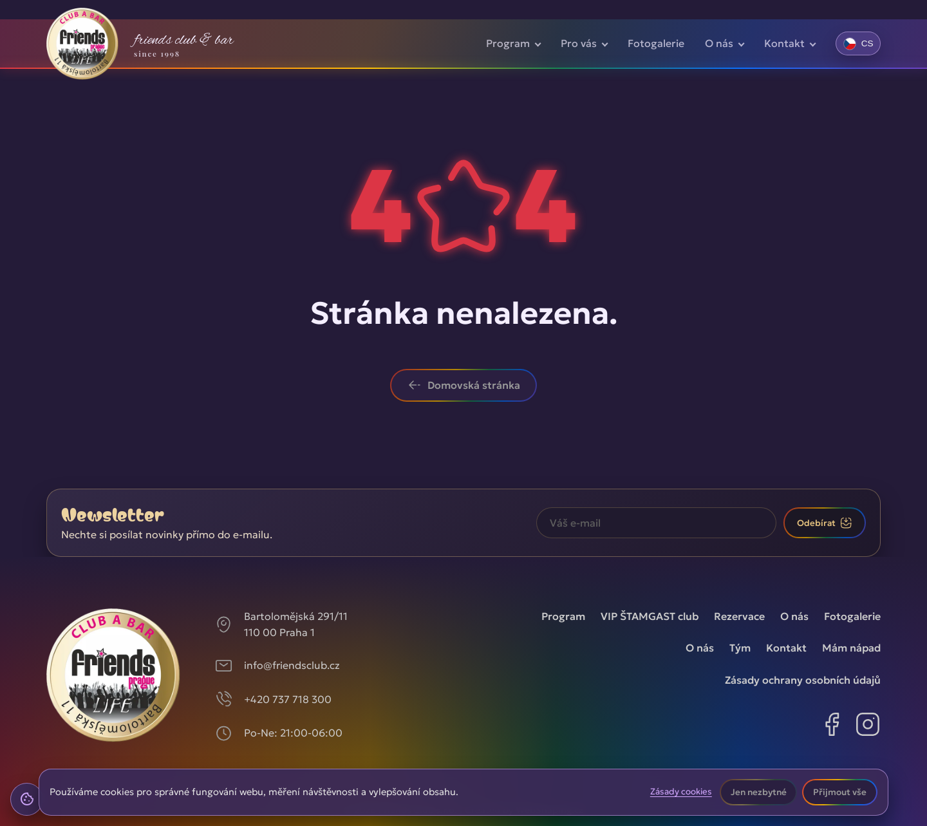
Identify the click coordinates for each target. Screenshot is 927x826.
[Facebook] (832, 726)
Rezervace (739, 616)
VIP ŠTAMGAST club (649, 616)
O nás (719, 43)
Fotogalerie (656, 43)
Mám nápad (851, 647)
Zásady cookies (681, 792)
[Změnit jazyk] (858, 43)
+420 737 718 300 (288, 699)
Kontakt (784, 43)
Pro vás (579, 43)
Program (508, 43)
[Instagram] (868, 726)
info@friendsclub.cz (292, 665)
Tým (740, 647)
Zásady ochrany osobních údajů (803, 679)
